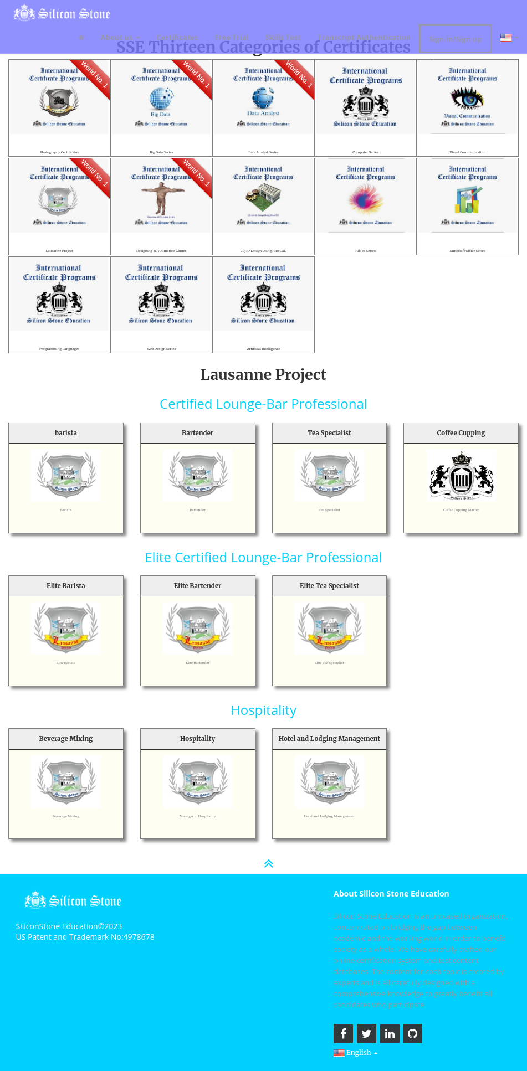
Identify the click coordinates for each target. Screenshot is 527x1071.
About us (120, 35)
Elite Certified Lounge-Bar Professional (263, 557)
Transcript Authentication (364, 35)
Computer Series (365, 151)
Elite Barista (65, 662)
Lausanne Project (59, 250)
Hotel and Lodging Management (329, 815)
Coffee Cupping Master (461, 509)
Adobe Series (365, 250)
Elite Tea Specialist (329, 662)
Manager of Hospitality (197, 815)
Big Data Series (161, 151)
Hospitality (263, 710)
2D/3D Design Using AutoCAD (263, 250)
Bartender (198, 509)
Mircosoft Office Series (468, 250)
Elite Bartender (197, 662)
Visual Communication (468, 151)
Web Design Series (161, 348)
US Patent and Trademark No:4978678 (85, 936)
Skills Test (283, 35)
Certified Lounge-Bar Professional (263, 403)
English (357, 1052)
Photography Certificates (59, 151)
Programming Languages (59, 348)
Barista (66, 509)
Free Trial (232, 35)
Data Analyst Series (263, 151)
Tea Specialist (329, 509)
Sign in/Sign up (455, 37)
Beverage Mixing (66, 815)
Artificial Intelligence (263, 348)
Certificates (177, 35)
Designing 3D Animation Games (161, 250)
